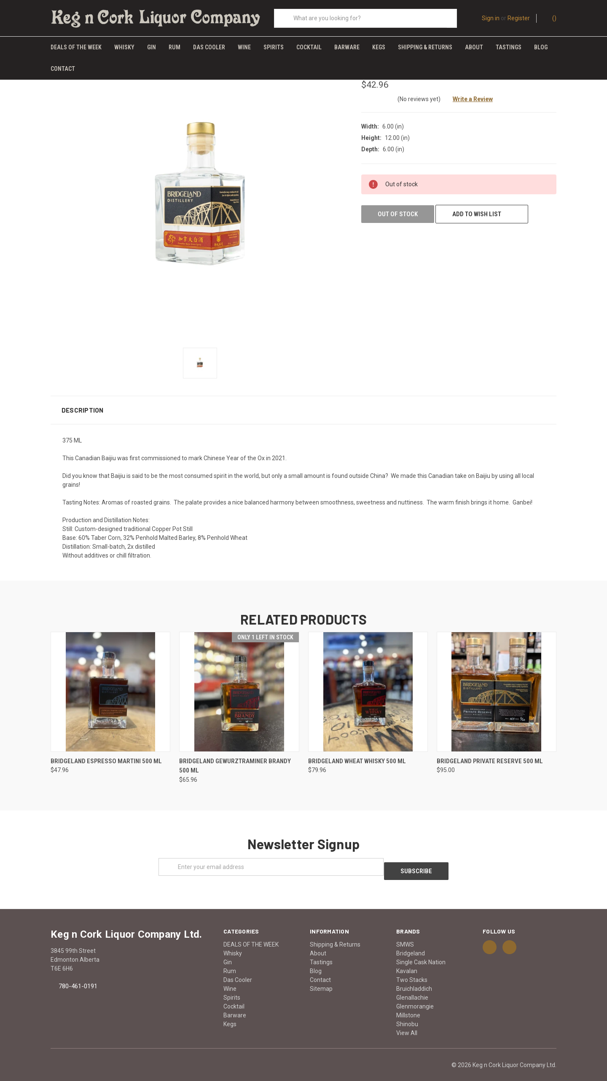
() (550, 17)
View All (406, 1022)
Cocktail (309, 47)
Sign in (491, 18)
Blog (541, 47)
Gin (151, 47)
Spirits (273, 47)
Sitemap (321, 978)
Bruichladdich (414, 978)
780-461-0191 (78, 975)
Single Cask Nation (421, 951)
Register (519, 18)
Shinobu (407, 1013)
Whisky (124, 47)
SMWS (405, 934)
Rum (174, 47)
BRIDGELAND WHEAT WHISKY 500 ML (357, 754)
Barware (347, 47)
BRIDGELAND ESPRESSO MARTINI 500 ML (106, 754)
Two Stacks (411, 969)
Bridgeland (410, 942)
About (474, 47)
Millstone (408, 1004)
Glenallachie (412, 987)
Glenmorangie (415, 995)
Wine (244, 47)
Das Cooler (209, 47)
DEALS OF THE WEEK (76, 47)
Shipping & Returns (425, 47)
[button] (303, 403)
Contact (63, 68)
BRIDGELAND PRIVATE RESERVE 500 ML (490, 754)
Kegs (378, 47)
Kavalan (406, 960)
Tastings (508, 47)
